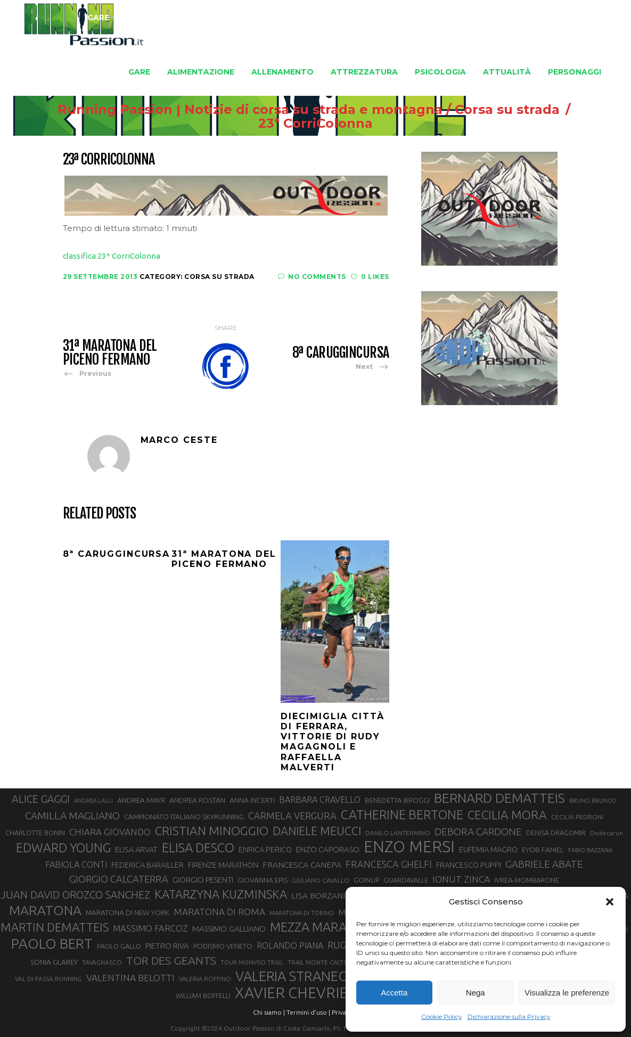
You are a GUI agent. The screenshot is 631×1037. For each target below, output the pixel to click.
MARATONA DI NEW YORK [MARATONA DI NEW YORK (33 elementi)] (127, 912)
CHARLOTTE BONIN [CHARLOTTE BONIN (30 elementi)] (35, 832)
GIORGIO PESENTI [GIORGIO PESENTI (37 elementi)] (203, 879)
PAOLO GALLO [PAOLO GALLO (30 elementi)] (119, 946)
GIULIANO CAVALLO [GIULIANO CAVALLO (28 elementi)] (320, 880)
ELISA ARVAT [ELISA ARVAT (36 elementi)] (136, 849)
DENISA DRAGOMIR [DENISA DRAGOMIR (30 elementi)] (556, 832)
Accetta (394, 992)
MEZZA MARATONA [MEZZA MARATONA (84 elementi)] (325, 927)
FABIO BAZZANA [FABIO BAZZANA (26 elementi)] (590, 850)
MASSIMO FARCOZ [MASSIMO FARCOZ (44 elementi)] (150, 928)
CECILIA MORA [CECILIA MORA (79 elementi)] (507, 814)
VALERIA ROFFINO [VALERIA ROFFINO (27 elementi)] (205, 978)
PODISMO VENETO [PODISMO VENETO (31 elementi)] (222, 946)
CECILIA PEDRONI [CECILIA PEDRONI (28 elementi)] (577, 816)
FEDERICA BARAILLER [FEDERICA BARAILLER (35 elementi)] (147, 865)
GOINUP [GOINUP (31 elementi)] (366, 880)
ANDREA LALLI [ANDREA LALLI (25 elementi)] (93, 800)
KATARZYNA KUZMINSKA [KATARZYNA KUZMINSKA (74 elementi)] (220, 894)
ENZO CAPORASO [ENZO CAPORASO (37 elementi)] (327, 849)
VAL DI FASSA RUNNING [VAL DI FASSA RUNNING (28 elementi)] (48, 978)
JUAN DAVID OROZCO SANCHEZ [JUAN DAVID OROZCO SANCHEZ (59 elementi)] (75, 895)
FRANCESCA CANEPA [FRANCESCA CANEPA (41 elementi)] (302, 864)
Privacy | (344, 1012)
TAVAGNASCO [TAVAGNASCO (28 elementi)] (102, 962)
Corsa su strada (490, 109)
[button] (609, 901)
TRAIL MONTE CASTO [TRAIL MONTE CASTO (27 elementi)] (318, 962)
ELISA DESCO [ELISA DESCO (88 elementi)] (198, 848)
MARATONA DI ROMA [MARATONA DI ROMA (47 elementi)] (219, 912)
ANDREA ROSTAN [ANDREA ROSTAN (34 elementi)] (197, 800)
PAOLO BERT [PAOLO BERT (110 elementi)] (52, 943)
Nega (475, 992)
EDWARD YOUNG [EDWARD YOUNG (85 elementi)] (63, 847)
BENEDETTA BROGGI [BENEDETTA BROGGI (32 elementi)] (397, 800)
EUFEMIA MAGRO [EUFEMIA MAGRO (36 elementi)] (488, 849)
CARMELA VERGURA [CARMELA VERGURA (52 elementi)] (292, 815)
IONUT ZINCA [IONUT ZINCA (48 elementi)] (461, 879)
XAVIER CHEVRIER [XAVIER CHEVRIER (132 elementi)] (296, 993)
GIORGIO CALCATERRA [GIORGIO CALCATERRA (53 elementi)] (118, 879)
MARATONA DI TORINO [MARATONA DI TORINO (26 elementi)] (301, 913)
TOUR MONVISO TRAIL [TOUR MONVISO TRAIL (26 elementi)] (251, 962)
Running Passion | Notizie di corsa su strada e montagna (232, 109)
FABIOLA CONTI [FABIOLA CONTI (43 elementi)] (76, 864)
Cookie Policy (441, 1016)
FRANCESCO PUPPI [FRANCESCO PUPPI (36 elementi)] (468, 864)
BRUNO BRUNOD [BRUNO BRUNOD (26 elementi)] (593, 800)
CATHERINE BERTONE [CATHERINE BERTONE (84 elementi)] (402, 814)
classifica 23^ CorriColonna (111, 255)
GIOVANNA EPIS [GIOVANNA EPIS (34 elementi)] (262, 880)
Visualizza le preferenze (567, 992)
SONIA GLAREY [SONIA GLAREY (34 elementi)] (54, 962)
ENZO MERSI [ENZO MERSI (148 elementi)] (409, 847)
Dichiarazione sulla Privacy (509, 1016)
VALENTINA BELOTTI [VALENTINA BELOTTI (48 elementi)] (130, 978)
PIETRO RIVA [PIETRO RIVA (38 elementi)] (167, 945)
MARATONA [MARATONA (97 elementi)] (45, 910)
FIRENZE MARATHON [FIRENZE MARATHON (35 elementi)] (223, 865)
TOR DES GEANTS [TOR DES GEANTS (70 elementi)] (171, 960)
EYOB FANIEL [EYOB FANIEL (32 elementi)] (543, 850)
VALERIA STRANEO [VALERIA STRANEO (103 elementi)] (292, 976)
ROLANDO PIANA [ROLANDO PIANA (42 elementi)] (290, 945)
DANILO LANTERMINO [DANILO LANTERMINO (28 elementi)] (397, 832)
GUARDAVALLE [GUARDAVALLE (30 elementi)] (405, 880)
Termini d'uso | (308, 1012)
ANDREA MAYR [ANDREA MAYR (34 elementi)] (141, 800)
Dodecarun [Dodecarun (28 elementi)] (606, 832)
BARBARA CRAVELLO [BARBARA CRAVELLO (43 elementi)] (319, 799)
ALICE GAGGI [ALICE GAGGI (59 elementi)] (41, 799)
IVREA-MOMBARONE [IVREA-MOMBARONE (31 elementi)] (526, 880)
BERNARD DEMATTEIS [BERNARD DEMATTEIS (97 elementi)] (499, 798)
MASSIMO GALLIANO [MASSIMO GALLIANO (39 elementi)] (229, 928)
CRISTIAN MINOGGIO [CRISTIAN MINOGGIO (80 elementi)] (211, 830)
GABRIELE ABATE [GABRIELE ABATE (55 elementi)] (544, 864)
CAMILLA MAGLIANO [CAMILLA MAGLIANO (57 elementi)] (72, 815)
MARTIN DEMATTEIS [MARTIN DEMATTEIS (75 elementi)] (55, 927)
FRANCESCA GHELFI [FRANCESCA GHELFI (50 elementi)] (389, 864)
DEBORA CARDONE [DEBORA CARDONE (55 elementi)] (478, 831)
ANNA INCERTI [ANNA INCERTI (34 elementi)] (252, 800)
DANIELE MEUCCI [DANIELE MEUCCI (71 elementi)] (317, 831)
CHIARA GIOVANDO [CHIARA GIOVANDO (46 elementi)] (110, 832)
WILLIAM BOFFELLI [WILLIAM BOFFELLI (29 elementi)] (203, 995)
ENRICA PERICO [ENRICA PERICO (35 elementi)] (265, 849)
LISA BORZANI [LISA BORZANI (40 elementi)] (318, 895)
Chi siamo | (269, 1012)
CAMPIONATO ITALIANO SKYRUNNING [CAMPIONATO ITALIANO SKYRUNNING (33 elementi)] (184, 816)
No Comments (312, 277)
